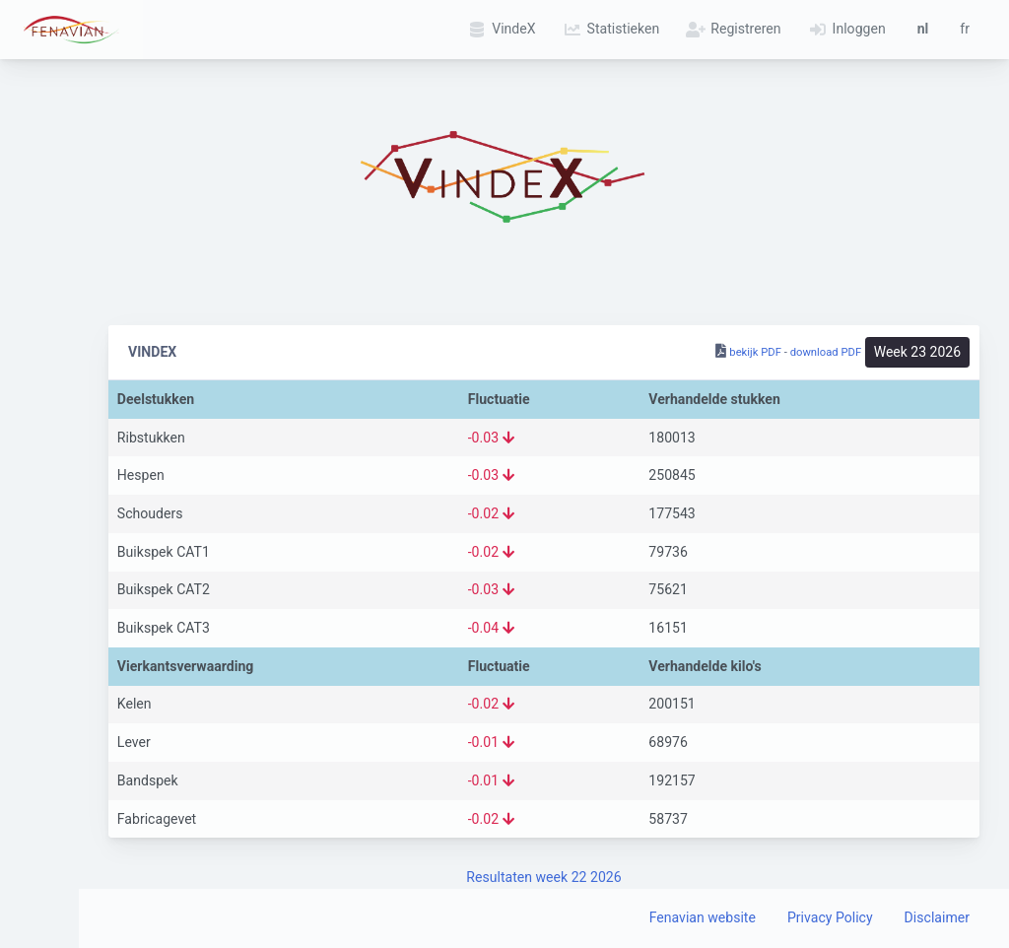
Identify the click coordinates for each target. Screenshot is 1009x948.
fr (965, 28)
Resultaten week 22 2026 (543, 877)
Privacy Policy (830, 917)
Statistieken (609, 29)
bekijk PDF (755, 352)
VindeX (498, 29)
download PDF (826, 352)
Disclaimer (937, 917)
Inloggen (844, 29)
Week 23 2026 (917, 352)
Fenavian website (702, 917)
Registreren (730, 29)
